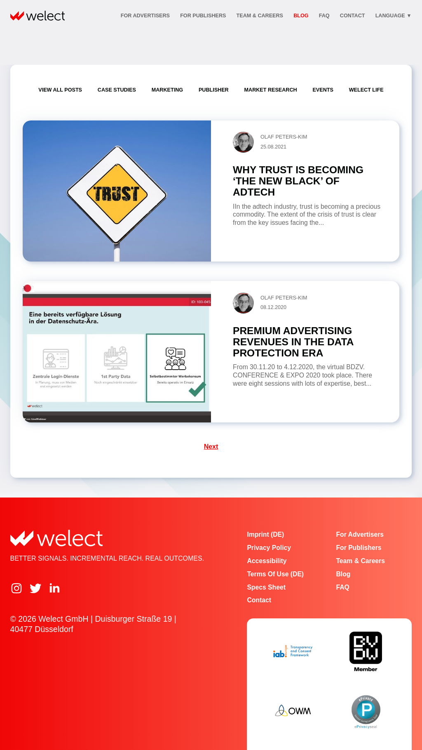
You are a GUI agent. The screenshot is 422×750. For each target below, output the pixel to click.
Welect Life (366, 90)
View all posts (60, 90)
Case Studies (117, 90)
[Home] (37, 16)
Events (322, 90)
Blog (300, 16)
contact (352, 16)
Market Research (270, 90)
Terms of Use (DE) (275, 574)
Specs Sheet (266, 587)
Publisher (214, 90)
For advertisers (145, 16)
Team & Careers (260, 16)
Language (393, 16)
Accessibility (266, 560)
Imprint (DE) (265, 534)
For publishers (203, 16)
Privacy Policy (269, 547)
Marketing (167, 90)
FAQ (324, 16)
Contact (259, 600)
